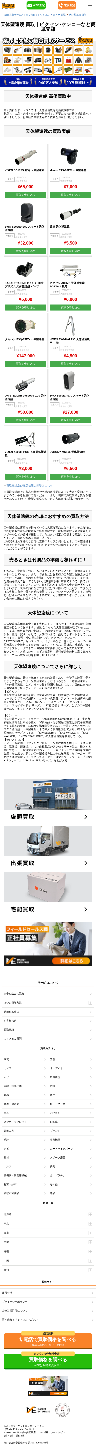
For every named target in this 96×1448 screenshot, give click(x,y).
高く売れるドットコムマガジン (20, 1319)
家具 (6, 1112)
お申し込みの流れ (14, 993)
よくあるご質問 (13, 1038)
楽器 (52, 1059)
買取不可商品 (11, 1193)
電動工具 (9, 1130)
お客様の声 (10, 1020)
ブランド (55, 1130)
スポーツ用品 (57, 1157)
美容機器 (55, 1139)
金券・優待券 (11, 1103)
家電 (6, 1059)
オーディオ (56, 1068)
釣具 (52, 1166)
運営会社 (7, 1292)
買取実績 (9, 1029)
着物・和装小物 (13, 1086)
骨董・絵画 (10, 1184)
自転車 (54, 1121)
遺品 (52, 1193)
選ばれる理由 (11, 1011)
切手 (52, 1095)
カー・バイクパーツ (61, 1148)
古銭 (52, 1086)
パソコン (55, 1112)
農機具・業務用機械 (15, 1175)
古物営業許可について (14, 1310)
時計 (6, 1139)
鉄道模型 (55, 1077)
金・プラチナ (57, 1175)
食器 (6, 1095)
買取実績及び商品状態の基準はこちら (29, 485)
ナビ (6, 1148)
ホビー (7, 1077)
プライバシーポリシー (14, 1301)
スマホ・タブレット (15, 1121)
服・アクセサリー (60, 1103)
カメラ (7, 1068)
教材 (6, 1157)
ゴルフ (7, 1166)
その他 (54, 1184)
